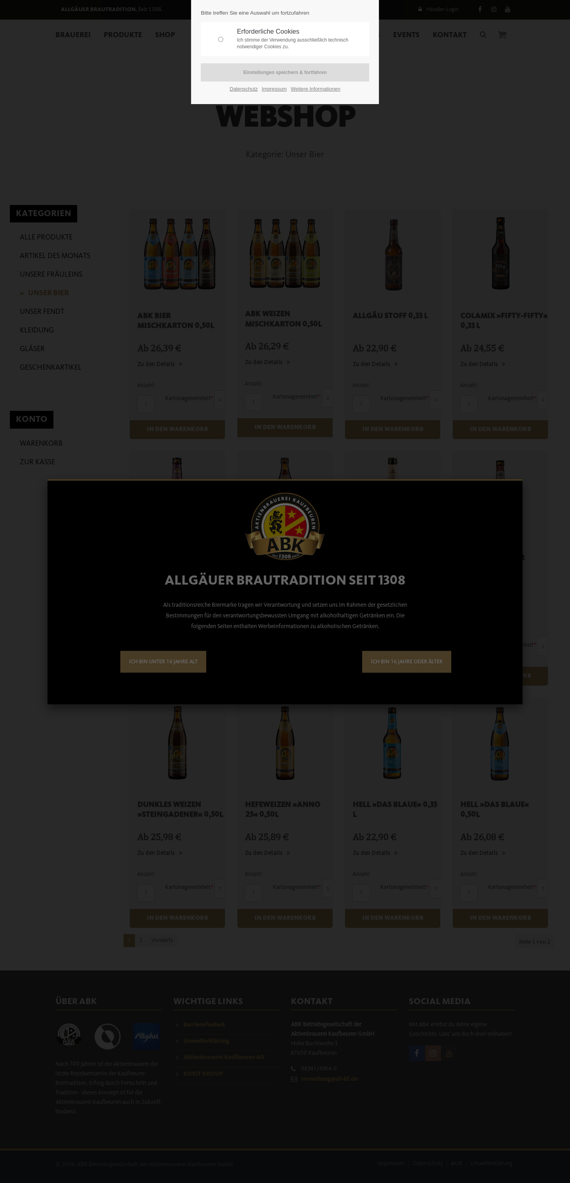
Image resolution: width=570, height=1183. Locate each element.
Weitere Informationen (315, 89)
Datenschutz (244, 89)
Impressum (274, 89)
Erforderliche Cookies (301, 39)
